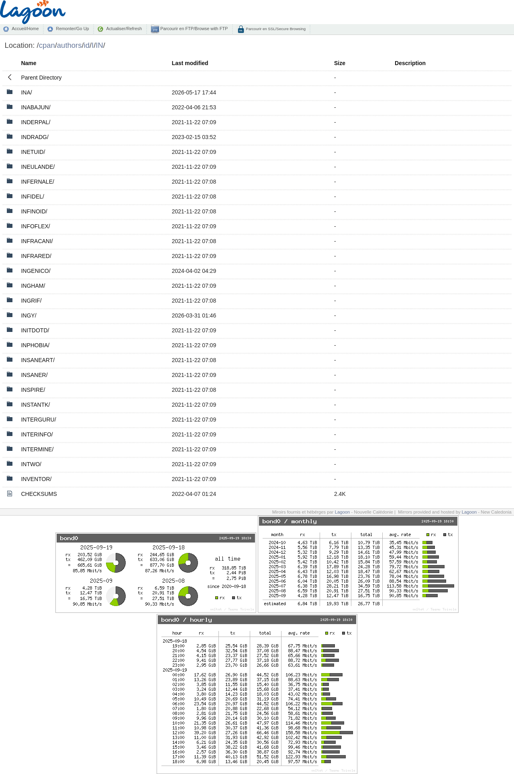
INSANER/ (34, 375)
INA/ (26, 92)
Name (28, 63)
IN (99, 45)
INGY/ (28, 315)
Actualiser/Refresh (124, 28)
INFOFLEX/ (35, 226)
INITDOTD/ (35, 330)
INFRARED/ (36, 256)
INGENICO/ (35, 271)
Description (410, 63)
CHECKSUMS (39, 494)
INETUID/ (33, 152)
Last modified (190, 63)
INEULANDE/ (38, 167)
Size (339, 63)
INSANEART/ (38, 360)
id (87, 45)
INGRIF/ (31, 300)
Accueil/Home (25, 28)
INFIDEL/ (32, 196)
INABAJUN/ (35, 107)
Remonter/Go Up (72, 28)
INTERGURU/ (38, 419)
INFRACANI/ (37, 241)
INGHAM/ (33, 286)
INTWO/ (31, 464)
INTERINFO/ (37, 434)
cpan (47, 45)
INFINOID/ (34, 211)
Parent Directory (41, 77)
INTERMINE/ (37, 449)
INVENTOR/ (36, 479)
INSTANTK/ (35, 404)
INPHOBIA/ (35, 345)
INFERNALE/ (37, 181)
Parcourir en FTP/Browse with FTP (193, 28)
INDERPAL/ (35, 122)
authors (69, 45)
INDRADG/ (34, 137)
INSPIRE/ (33, 390)
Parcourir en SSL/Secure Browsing (275, 29)
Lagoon (342, 512)
